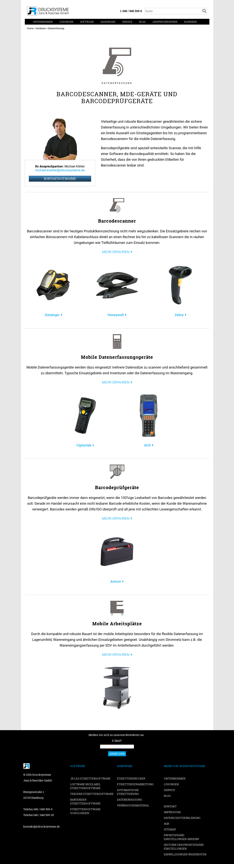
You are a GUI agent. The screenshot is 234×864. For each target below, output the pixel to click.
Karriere (190, 21)
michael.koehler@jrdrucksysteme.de (60, 170)
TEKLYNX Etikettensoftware (92, 794)
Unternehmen (43, 21)
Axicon (115, 581)
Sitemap (170, 829)
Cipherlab (84, 445)
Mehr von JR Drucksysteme (184, 766)
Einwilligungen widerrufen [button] (185, 854)
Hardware (108, 21)
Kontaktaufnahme (60, 178)
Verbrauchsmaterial (133, 805)
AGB (166, 823)
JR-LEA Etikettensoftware (90, 778)
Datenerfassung (129, 799)
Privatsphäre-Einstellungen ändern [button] (181, 837)
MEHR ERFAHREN (115, 252)
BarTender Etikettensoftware (85, 801)
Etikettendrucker (131, 778)
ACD (147, 445)
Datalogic (52, 315)
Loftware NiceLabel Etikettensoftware (85, 786)
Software (87, 21)
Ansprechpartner (164, 21)
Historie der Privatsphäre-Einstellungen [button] (184, 846)
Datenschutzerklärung (182, 818)
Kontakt (170, 806)
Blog (142, 21)
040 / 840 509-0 (132, 11)
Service (127, 21)
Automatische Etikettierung (128, 792)
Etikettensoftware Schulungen (85, 811)
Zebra (179, 315)
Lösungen (66, 21)
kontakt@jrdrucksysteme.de (41, 826)
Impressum (172, 812)
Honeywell (115, 315)
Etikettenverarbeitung (135, 784)
